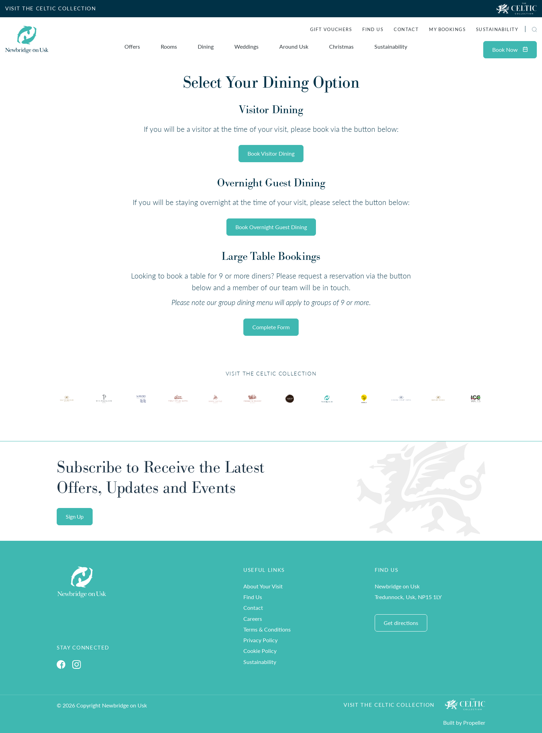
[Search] (526, 30)
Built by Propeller (464, 722)
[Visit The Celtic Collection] (516, 8)
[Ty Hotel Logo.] (66, 404)
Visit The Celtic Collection (389, 705)
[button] (534, 29)
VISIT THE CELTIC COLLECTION (50, 8)
